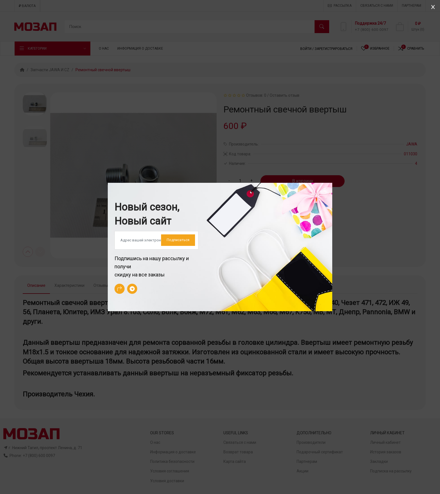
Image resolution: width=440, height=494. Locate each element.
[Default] (156, 240)
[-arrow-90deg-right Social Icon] (119, 289)
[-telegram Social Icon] (132, 289)
